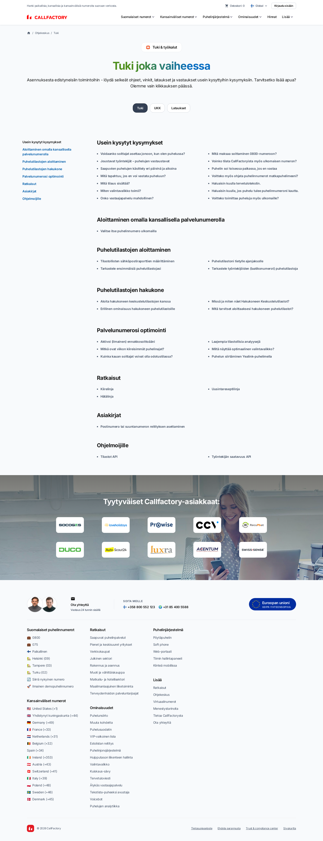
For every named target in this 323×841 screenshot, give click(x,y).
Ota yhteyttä (162, 722)
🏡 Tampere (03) (39, 665)
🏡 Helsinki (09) (38, 658)
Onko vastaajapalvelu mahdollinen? (127, 198)
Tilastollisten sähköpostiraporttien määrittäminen (137, 261)
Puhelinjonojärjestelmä (105, 750)
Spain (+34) (35, 750)
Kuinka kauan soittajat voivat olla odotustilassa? (136, 356)
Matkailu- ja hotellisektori (107, 679)
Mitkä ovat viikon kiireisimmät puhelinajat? (132, 349)
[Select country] (259, 6)
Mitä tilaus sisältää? (115, 183)
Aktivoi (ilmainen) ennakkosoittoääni (127, 341)
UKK (157, 108)
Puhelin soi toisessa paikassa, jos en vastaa (244, 168)
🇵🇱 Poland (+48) (39, 785)
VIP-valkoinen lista (103, 736)
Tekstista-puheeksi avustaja (109, 792)
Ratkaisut (29, 184)
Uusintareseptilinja (226, 389)
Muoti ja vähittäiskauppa (107, 672)
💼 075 (32, 644)
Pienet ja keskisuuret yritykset (111, 644)
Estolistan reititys (101, 743)
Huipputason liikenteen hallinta (111, 757)
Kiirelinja (106, 389)
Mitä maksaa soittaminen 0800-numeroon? (244, 154)
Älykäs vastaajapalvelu (106, 785)
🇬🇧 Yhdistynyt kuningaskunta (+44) (52, 715)
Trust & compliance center (262, 828)
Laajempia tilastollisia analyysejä (236, 341)
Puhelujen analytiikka (104, 806)
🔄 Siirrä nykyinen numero (45, 679)
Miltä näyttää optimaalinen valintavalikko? (243, 349)
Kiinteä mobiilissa (165, 665)
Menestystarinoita (165, 708)
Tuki (56, 33)
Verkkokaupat (100, 651)
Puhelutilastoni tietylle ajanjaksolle (237, 261)
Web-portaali (162, 651)
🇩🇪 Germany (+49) (40, 722)
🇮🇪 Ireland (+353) (39, 757)
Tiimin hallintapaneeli (167, 658)
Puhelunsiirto (99, 715)
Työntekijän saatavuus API (231, 456)
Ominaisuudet (101, 707)
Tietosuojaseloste (201, 828)
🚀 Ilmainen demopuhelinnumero (50, 686)
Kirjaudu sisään (283, 5)
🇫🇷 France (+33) (39, 729)
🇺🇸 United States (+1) (42, 708)
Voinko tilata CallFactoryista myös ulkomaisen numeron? (254, 161)
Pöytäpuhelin (162, 637)
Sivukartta (289, 828)
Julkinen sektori (101, 658)
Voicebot (96, 799)
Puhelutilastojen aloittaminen (44, 161)
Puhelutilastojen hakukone (42, 169)
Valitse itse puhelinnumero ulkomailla (128, 231)
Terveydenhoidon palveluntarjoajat (114, 693)
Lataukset (178, 108)
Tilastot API (109, 456)
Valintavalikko (99, 764)
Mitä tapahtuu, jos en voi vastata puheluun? (133, 176)
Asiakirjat (29, 191)
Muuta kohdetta (101, 722)
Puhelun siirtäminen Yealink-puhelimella (242, 356)
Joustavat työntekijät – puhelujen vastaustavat (135, 161)
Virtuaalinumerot (164, 701)
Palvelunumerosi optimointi (43, 176)
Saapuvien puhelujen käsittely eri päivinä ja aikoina (138, 168)
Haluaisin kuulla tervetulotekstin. (236, 183)
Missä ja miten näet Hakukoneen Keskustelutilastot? (250, 301)
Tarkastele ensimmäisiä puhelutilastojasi (130, 268)
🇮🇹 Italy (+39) (37, 778)
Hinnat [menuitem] (272, 17)
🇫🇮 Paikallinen (37, 651)
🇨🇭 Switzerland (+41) (42, 771)
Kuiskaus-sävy (100, 771)
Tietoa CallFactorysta (168, 715)
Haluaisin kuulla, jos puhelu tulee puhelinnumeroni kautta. (255, 191)
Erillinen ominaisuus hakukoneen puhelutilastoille (137, 309)
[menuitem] (137, 16)
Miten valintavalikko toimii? (120, 191)
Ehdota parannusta (229, 828)
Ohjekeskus (42, 33)
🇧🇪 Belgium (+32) (39, 743)
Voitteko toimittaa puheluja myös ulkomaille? (245, 198)
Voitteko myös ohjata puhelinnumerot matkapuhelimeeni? (255, 176)
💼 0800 (33, 637)
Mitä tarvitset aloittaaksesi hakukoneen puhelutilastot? (252, 309)
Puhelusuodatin (100, 729)
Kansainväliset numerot (46, 701)
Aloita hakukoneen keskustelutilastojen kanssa (135, 301)
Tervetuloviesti (100, 778)
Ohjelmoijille (31, 198)
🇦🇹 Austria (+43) (39, 764)
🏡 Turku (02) (37, 672)
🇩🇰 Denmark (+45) (40, 799)
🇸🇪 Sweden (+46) (40, 792)
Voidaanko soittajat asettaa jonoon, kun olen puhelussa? (142, 154)
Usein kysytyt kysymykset (41, 142)
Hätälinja (106, 396)
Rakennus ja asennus (105, 665)
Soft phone (161, 644)
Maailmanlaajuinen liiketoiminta (111, 686)
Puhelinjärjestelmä (168, 629)
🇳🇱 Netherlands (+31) (42, 736)
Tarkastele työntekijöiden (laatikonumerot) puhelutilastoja (255, 268)
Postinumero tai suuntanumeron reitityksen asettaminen (142, 426)
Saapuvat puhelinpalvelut (108, 637)
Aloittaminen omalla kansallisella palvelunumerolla (46, 151)
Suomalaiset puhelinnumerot (50, 629)
